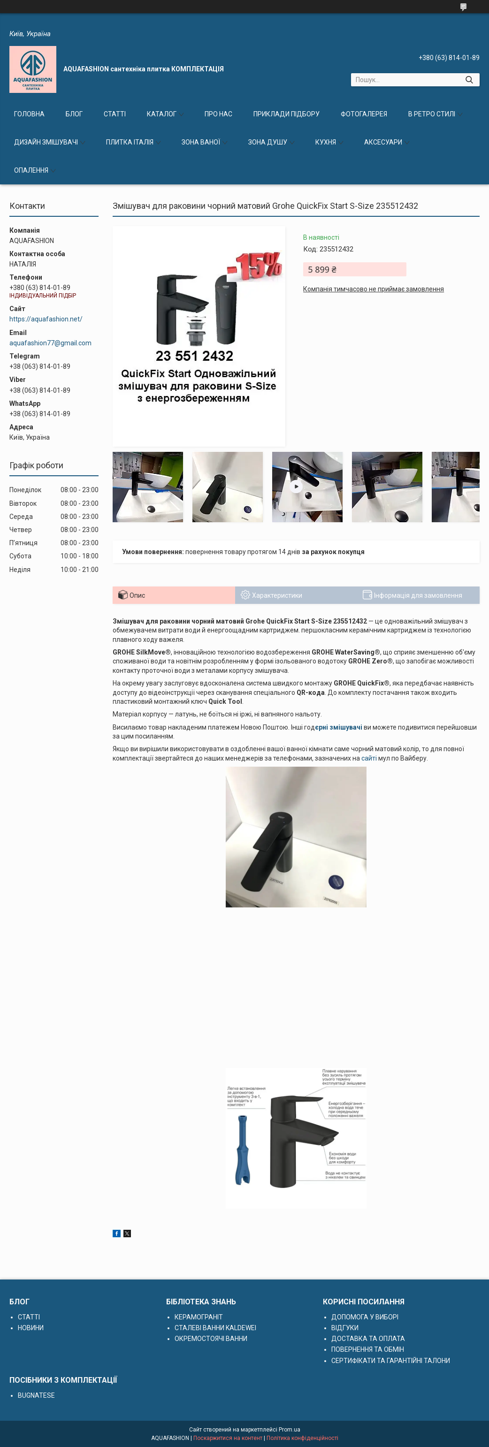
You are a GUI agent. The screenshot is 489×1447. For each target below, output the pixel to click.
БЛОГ (74, 114)
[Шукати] (469, 79)
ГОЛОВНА (29, 114)
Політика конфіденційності (302, 1438)
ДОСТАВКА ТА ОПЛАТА (368, 1338)
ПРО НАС (218, 114)
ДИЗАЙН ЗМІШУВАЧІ (46, 142)
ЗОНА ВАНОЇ (201, 142)
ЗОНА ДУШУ (267, 142)
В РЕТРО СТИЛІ (431, 114)
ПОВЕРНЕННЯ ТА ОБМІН (367, 1349)
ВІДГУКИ (345, 1328)
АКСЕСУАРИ (383, 142)
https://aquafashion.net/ (46, 319)
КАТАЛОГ (161, 114)
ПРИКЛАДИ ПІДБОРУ (286, 114)
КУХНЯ (325, 142)
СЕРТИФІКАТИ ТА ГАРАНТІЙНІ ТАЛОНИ (390, 1360)
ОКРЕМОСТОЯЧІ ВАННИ (211, 1338)
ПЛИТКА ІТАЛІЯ (129, 142)
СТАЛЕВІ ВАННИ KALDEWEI (215, 1328)
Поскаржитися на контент (227, 1438)
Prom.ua (289, 1429)
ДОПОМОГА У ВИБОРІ (364, 1317)
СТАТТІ (115, 114)
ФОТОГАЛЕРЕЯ (364, 114)
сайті (369, 758)
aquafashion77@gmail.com (50, 343)
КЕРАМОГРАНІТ (199, 1317)
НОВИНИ (31, 1328)
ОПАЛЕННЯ (31, 170)
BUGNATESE (36, 1395)
